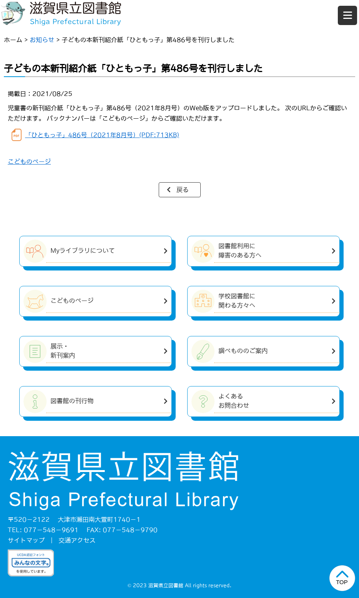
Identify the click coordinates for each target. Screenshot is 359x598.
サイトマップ (26, 540)
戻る (182, 189)
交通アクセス (77, 540)
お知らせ (42, 40)
